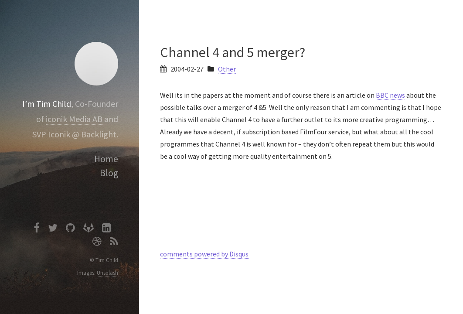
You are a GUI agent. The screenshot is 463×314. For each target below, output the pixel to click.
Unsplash (107, 272)
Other (227, 69)
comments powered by (204, 253)
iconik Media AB (74, 118)
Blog (109, 173)
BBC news (390, 95)
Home (106, 159)
